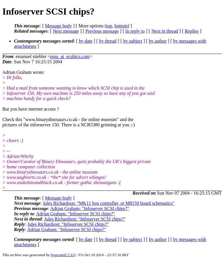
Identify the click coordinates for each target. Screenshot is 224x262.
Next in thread (164, 31)
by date (85, 41)
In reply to (135, 31)
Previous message (102, 31)
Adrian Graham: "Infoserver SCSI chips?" (89, 208)
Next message (66, 31)
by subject (132, 41)
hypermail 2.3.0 (63, 255)
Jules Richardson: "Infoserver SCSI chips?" (85, 218)
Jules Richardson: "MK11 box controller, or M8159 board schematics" (108, 203)
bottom (120, 25)
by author (158, 41)
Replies (192, 31)
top (109, 25)
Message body (58, 25)
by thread (108, 41)
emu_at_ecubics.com (70, 56)
